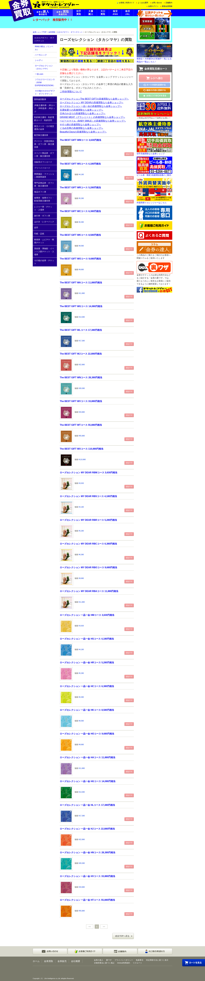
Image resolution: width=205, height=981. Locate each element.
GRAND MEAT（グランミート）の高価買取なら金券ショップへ (92, 117)
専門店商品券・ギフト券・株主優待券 (44, 184)
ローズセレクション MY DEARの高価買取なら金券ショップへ (91, 102)
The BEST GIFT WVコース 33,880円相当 (81, 401)
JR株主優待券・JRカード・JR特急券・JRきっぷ (44, 108)
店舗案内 (168, 3)
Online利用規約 (123, 963)
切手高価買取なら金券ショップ (151, 153)
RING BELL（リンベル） (44, 48)
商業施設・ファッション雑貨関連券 (44, 175)
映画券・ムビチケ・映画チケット (44, 241)
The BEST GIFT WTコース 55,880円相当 (81, 425)
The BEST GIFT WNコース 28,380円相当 (81, 377)
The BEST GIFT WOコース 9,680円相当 (80, 258)
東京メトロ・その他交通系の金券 (44, 127)
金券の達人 (98, 960)
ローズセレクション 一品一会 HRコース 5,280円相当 (87, 662)
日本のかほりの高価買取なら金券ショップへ (82, 113)
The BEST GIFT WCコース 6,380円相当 (80, 211)
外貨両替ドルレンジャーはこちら (152, 202)
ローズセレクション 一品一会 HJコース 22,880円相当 (87, 828)
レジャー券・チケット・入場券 (43, 208)
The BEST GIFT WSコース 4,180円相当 (80, 163)
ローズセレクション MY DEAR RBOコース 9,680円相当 (88, 567)
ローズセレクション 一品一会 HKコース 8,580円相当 (87, 710)
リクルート (137, 963)
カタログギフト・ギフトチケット (70, 32)
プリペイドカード (42, 168)
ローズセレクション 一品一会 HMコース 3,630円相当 (87, 615)
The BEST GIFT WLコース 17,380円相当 (81, 330)
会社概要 (75, 961)
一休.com (39, 74)
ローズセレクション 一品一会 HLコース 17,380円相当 (87, 805)
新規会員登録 (167, 6)
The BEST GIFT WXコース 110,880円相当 (81, 448)
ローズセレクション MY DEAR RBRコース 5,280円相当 (88, 520)
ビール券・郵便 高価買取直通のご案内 (154, 175)
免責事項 (139, 960)
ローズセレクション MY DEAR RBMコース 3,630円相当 (88, 472)
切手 (36, 227)
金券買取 (51, 32)
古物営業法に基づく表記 (104, 963)
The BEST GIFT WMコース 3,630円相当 (80, 140)
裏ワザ (109, 960)
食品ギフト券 (40, 192)
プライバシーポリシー (123, 960)
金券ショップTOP (39, 32)
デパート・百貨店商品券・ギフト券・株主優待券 (44, 144)
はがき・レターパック (44, 222)
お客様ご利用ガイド (126, 3)
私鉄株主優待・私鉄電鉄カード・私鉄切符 (44, 118)
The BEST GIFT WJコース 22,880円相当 (81, 353)
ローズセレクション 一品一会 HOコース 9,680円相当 (87, 733)
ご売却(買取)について (71, 91)
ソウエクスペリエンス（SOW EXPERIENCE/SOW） (45, 82)
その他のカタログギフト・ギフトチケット (45, 92)
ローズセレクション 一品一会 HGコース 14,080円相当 (87, 781)
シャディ (39, 60)
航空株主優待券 (41, 135)
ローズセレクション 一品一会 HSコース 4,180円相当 (87, 638)
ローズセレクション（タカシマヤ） (44, 67)
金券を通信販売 (42, 13)
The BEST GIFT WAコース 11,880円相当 (81, 282)
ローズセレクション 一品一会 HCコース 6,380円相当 (87, 686)
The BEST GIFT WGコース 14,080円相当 (81, 306)
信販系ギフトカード (43, 162)
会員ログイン (153, 6)
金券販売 (62, 961)
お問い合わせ (157, 3)
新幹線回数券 (40, 99)
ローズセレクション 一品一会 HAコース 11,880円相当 (87, 757)
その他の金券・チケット (44, 262)
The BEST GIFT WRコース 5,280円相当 (80, 187)
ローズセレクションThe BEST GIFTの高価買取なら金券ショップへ (94, 98)
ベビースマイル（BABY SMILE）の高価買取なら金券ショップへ (93, 120)
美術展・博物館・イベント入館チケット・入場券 (44, 251)
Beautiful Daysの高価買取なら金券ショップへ (83, 131)
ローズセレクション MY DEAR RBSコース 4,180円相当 (88, 496)
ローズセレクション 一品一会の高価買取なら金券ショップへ (91, 106)
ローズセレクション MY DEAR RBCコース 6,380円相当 (88, 543)
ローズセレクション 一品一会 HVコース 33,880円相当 (87, 876)
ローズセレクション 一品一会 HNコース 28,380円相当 (87, 852)
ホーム (36, 961)
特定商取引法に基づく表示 (157, 960)
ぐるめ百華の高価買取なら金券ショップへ (81, 128)
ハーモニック (41, 55)
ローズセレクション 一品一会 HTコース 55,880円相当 (87, 900)
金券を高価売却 (62, 13)
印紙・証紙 (39, 233)
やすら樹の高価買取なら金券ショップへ (80, 124)
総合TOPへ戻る (122, 936)
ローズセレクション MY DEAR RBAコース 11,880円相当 (89, 591)
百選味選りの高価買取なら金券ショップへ (81, 110)
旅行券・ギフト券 (42, 216)
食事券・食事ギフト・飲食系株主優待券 (44, 199)
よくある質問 (143, 3)
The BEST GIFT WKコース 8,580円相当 (80, 235)
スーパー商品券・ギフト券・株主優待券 (44, 154)
